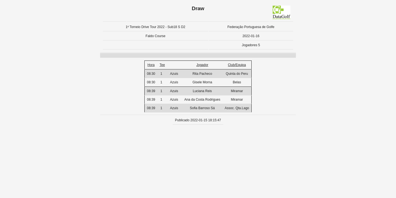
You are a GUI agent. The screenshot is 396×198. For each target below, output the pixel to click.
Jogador (202, 65)
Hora (151, 65)
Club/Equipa (237, 65)
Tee (162, 65)
